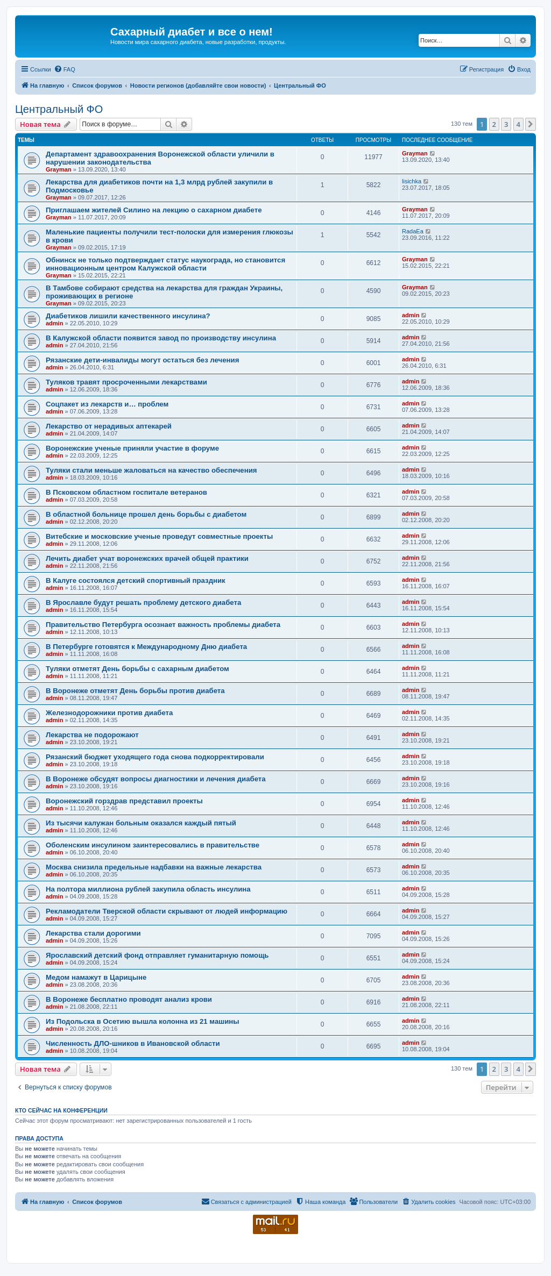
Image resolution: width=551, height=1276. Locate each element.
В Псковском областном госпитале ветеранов (126, 492)
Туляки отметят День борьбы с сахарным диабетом (137, 669)
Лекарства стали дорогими (93, 933)
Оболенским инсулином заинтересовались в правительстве (152, 845)
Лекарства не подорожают (92, 735)
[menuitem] (64, 69)
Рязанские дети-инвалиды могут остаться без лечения (142, 360)
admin (54, 323)
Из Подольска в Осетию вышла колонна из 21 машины (142, 1021)
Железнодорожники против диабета (109, 713)
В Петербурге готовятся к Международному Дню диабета (146, 647)
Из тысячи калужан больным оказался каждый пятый (141, 823)
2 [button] (494, 124)
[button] (530, 124)
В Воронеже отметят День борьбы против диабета (135, 691)
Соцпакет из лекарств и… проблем (107, 404)
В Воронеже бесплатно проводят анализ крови (129, 999)
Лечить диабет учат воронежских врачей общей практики (147, 558)
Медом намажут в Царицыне (96, 977)
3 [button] (506, 124)
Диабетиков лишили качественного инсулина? (128, 316)
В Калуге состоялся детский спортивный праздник (135, 580)
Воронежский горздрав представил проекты (124, 801)
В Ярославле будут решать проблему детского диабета (143, 602)
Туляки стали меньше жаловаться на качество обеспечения (151, 470)
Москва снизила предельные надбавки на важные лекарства (154, 867)
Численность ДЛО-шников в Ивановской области (133, 1043)
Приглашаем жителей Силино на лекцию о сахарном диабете (154, 210)
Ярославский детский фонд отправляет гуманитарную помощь (157, 955)
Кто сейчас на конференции (61, 1110)
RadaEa (412, 231)
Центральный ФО (59, 109)
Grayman (59, 169)
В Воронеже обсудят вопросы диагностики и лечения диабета (156, 779)
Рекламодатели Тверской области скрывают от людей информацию (166, 911)
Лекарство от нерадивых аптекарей (109, 426)
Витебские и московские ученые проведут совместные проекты (159, 536)
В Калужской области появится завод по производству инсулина (161, 338)
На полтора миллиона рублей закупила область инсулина (148, 889)
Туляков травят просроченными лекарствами (126, 382)
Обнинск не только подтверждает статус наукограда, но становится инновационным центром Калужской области (165, 264)
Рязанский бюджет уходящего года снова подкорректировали (155, 757)
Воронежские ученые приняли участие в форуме (132, 448)
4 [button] (518, 124)
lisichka (411, 181)
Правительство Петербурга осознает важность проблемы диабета (163, 625)
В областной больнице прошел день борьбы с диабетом (146, 514)
